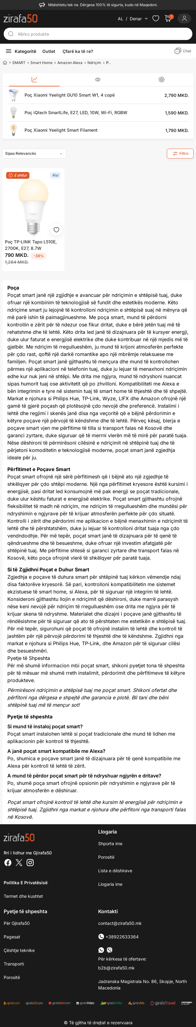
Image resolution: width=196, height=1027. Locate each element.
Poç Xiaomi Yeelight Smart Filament (61, 130)
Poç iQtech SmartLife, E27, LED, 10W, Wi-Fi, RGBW (76, 112)
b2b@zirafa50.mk (116, 967)
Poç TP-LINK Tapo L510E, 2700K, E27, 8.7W (31, 245)
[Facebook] (8, 863)
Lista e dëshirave (115, 870)
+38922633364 (118, 936)
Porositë (106, 857)
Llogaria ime (110, 884)
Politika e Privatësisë (26, 882)
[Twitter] (19, 863)
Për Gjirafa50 (17, 923)
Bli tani (139, 697)
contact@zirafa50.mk (120, 923)
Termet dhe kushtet (23, 896)
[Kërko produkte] (103, 34)
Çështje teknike (19, 950)
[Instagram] (30, 863)
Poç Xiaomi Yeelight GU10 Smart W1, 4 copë (70, 95)
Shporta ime (110, 843)
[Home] (4, 62)
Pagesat (12, 936)
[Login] (184, 18)
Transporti (14, 963)
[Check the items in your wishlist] (156, 18)
